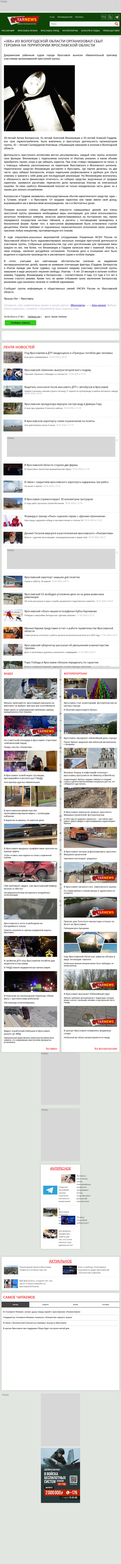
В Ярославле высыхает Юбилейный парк (87, 993)
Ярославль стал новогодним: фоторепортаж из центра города (90, 704)
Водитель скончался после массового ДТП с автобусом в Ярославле (66, 387)
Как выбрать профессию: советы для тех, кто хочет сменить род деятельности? (66, 1238)
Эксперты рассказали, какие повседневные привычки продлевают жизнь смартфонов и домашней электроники (84, 1188)
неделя (45, 1304)
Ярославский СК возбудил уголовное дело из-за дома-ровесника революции (64, 595)
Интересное (60, 1168)
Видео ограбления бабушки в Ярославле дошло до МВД (27, 1032)
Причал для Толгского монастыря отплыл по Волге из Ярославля (89, 923)
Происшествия (111, 30)
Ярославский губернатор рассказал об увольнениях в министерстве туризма (66, 646)
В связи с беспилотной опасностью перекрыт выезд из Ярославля (34, 1323)
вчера (75, 1304)
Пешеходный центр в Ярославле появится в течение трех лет (35, 1268)
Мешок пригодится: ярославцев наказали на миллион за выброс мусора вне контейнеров (29, 704)
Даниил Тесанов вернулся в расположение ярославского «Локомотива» (68, 533)
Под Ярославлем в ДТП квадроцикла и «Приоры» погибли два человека (68, 353)
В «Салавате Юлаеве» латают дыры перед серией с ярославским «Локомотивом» (42, 1312)
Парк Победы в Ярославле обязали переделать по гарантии (61, 662)
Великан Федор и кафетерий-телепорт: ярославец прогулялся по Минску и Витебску (89, 774)
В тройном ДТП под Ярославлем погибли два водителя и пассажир (29, 962)
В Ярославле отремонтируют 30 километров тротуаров (58, 499)
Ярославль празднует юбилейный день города (90, 737)
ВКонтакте (78, 305)
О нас (52, 17)
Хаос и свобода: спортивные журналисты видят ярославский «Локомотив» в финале (93, 1270)
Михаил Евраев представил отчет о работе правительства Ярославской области (68, 629)
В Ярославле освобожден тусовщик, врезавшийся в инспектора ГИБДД (24, 777)
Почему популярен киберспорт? (83, 1220)
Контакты (79, 17)
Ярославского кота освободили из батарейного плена (23, 925)
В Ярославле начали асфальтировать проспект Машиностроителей (90, 853)
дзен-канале (99, 305)
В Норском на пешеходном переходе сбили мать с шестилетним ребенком (28, 997)
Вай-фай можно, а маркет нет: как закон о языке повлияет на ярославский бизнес (35, 1283)
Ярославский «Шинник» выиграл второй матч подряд (57, 370)
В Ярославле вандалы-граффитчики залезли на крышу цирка (30, 850)
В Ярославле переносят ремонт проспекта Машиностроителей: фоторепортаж (87, 813)
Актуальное (60, 1261)
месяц (15, 1304)
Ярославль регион (27, 30)
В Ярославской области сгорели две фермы (51, 465)
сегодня (105, 1304)
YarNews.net (34, 316)
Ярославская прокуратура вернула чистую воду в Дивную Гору (63, 404)
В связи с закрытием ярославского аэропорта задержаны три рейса (66, 482)
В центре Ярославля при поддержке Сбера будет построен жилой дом (36, 1328)
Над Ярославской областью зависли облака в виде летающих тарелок (89, 958)
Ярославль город (50, 30)
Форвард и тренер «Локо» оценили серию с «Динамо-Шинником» (65, 516)
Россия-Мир (8, 30)
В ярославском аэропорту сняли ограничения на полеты (59, 421)
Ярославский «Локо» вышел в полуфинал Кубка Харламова (60, 611)
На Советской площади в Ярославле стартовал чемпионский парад (30, 741)
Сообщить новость (20, 323)
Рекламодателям (65, 17)
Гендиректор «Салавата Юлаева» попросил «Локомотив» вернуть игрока (37, 1317)
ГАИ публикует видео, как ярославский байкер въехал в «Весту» (30, 887)
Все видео (51, 1048)
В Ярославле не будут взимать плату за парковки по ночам (60, 884)
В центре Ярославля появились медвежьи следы (87, 1032)
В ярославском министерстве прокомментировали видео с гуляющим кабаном (26, 813)
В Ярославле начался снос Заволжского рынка (90, 886)
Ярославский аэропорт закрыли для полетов (52, 577)
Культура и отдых (90, 30)
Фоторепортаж (70, 30)
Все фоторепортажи (106, 1048)
